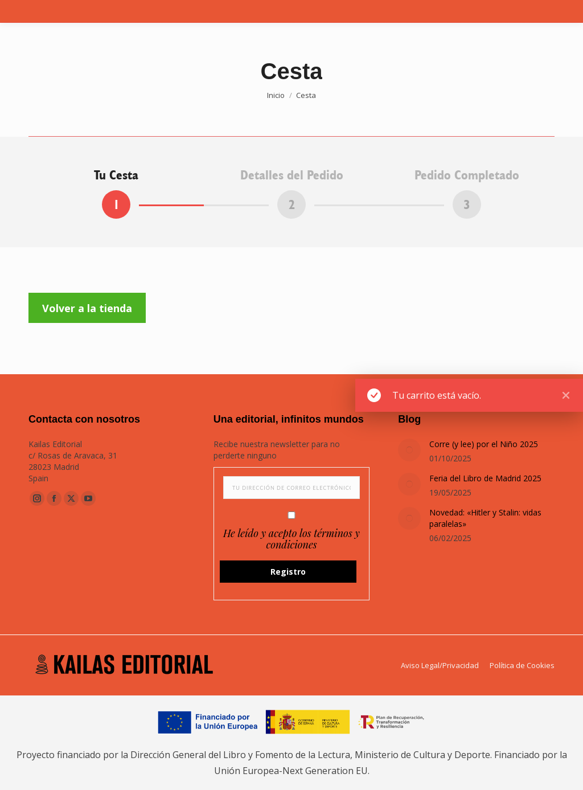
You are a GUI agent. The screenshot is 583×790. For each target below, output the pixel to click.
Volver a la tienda (87, 308)
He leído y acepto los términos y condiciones (291, 538)
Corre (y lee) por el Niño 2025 (483, 444)
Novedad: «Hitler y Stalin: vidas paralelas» (485, 518)
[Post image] (409, 450)
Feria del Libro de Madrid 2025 (485, 478)
